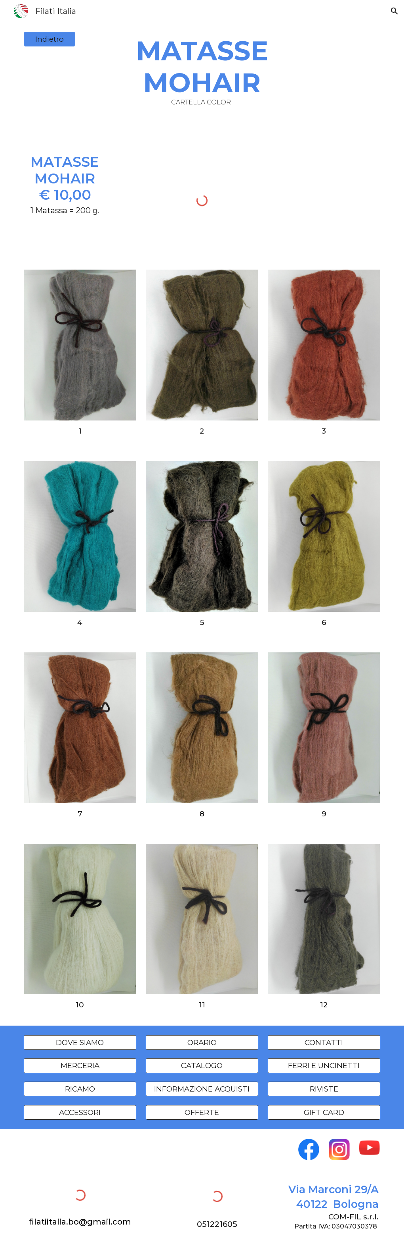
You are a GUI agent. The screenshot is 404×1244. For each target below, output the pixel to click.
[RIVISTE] (324, 1089)
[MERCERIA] (80, 1066)
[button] (394, 11)
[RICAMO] (80, 1089)
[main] (202, 70)
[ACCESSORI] (80, 1112)
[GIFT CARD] (324, 1112)
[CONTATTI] (324, 1042)
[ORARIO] (202, 1042)
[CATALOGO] (202, 1066)
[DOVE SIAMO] (80, 1042)
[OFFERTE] (202, 1112)
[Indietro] (49, 39)
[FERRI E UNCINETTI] (324, 1066)
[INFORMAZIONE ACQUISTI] (202, 1089)
